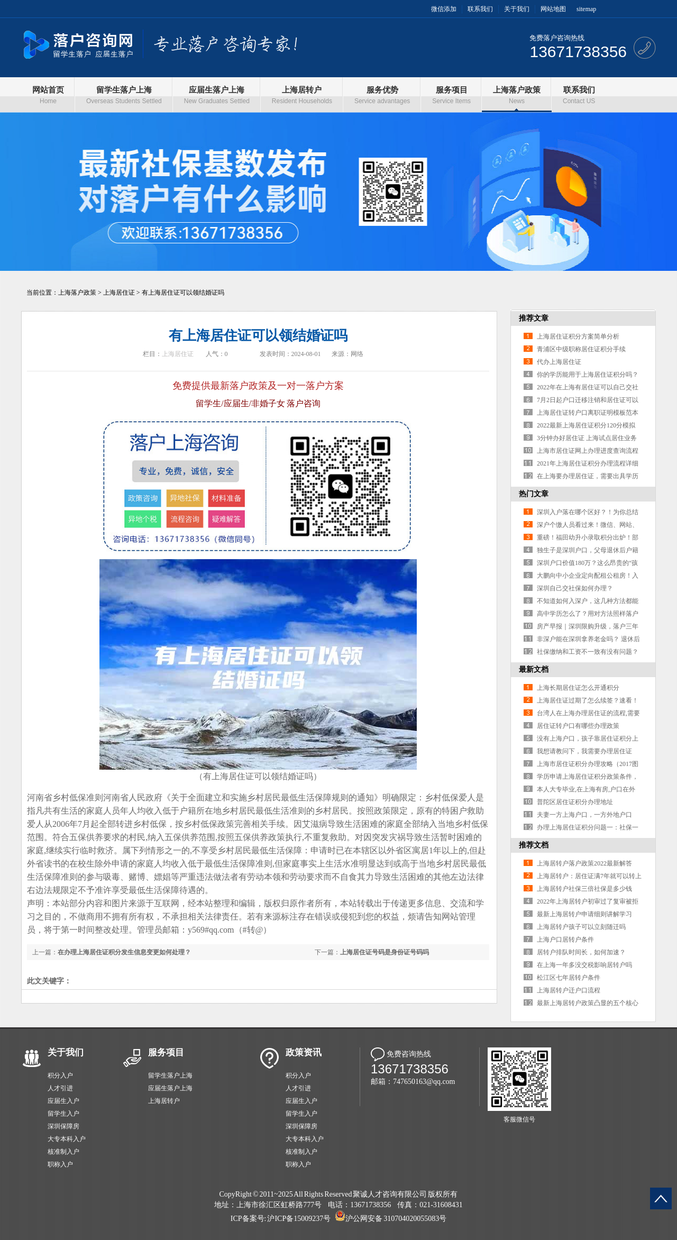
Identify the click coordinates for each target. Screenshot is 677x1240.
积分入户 (60, 1075)
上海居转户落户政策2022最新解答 (584, 863)
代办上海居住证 (559, 362)
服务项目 (166, 1052)
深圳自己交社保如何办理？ (575, 588)
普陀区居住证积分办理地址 (575, 802)
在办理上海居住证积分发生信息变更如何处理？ (124, 952)
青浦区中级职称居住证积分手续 (581, 349)
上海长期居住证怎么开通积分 (578, 687)
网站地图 (553, 9)
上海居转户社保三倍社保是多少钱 (584, 888)
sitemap (586, 9)
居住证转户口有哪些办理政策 (578, 726)
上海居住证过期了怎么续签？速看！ (587, 700)
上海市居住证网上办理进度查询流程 (587, 450)
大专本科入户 (67, 1139)
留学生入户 (63, 1113)
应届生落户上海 (170, 1088)
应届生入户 (63, 1101)
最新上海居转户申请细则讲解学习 (584, 914)
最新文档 (533, 669)
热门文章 (533, 494)
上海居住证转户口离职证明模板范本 (587, 412)
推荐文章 (533, 318)
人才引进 (60, 1088)
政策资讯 (304, 1052)
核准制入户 (63, 1151)
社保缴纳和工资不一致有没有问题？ (587, 651)
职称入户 (60, 1164)
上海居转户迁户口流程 (568, 990)
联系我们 (480, 9)
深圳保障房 (63, 1126)
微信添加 (443, 9)
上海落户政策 (77, 292)
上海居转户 (164, 1101)
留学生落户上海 (170, 1075)
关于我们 (516, 9)
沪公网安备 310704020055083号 (395, 1219)
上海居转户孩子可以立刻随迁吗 (581, 927)
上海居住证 (119, 292)
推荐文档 (533, 845)
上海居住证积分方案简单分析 (578, 336)
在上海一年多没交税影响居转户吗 (584, 965)
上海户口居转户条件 (565, 939)
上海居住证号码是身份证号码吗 (384, 952)
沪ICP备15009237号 (299, 1219)
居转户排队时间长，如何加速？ (581, 952)
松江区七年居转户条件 (568, 977)
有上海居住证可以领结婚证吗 (183, 292)
